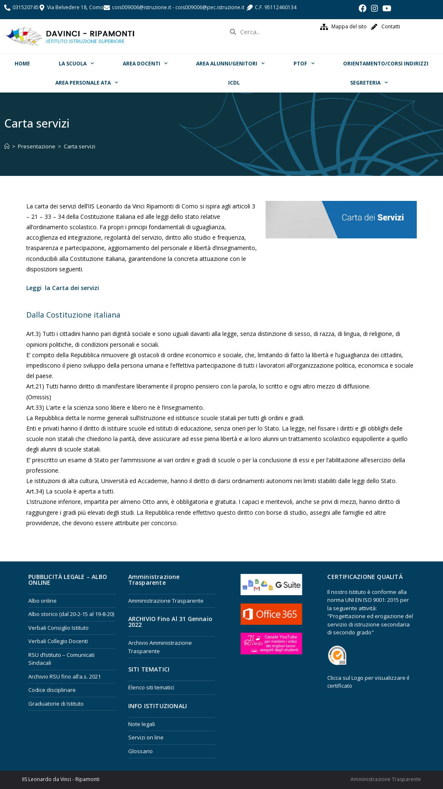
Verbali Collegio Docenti (58, 641)
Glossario (140, 751)
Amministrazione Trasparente (166, 600)
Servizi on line (146, 737)
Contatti (390, 26)
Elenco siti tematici (151, 687)
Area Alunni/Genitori (230, 63)
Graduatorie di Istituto (56, 703)
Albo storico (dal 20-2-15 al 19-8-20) (71, 614)
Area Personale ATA (86, 82)
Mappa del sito (349, 26)
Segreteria (369, 82)
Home (22, 63)
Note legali (141, 724)
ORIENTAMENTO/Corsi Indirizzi (385, 63)
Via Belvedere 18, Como (75, 7)
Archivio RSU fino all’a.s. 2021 (64, 676)
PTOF (304, 63)
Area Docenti (145, 63)
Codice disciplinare (52, 690)
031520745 (25, 7)
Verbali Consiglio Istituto (58, 627)
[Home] (7, 146)
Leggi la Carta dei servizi (62, 288)
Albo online (42, 600)
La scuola (76, 63)
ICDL (234, 82)
